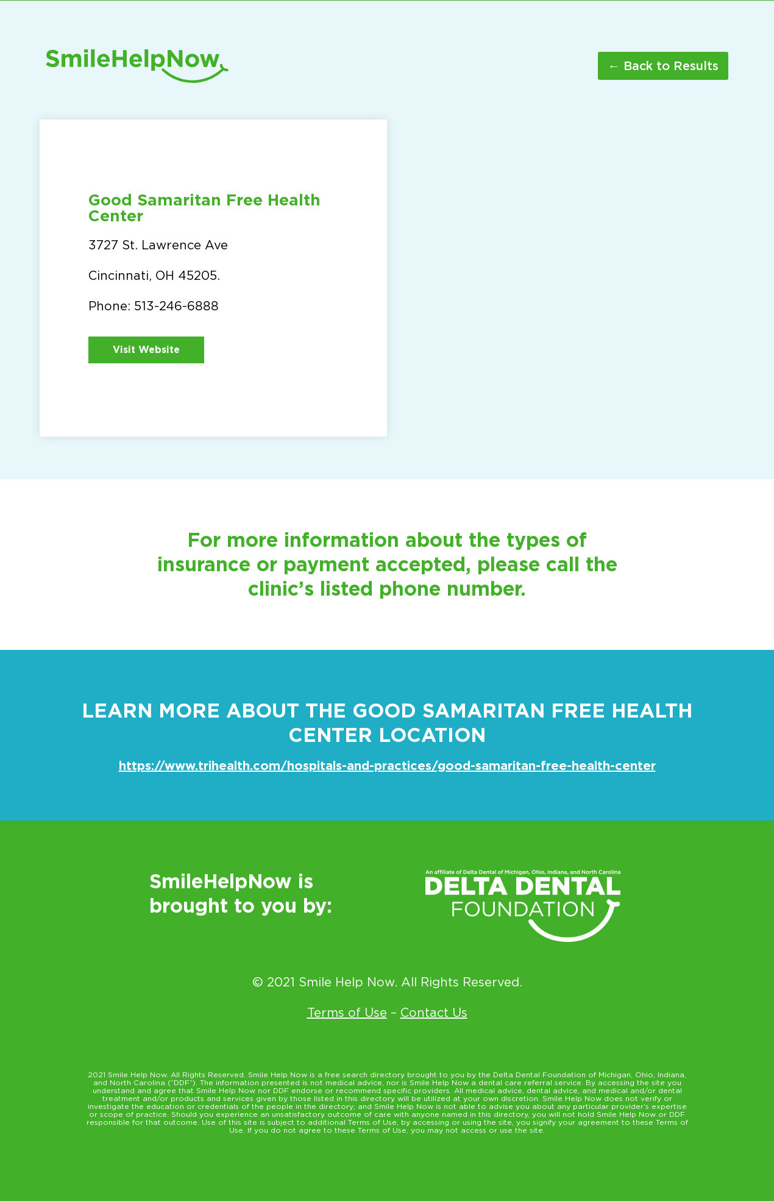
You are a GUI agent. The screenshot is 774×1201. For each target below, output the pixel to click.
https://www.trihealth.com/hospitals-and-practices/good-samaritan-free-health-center (387, 765)
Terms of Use (347, 1012)
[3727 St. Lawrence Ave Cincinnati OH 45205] (560, 278)
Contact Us (433, 1012)
